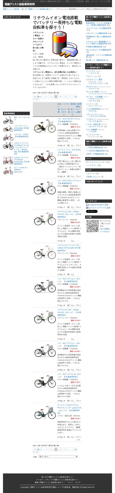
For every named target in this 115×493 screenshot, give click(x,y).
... (70, 97)
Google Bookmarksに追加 (97, 205)
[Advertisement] (15, 64)
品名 (59, 104)
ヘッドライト (93, 165)
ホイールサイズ (64, 112)
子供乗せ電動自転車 (96, 47)
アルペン (93, 76)
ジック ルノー (94, 105)
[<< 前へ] (38, 97)
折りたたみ (72, 112)
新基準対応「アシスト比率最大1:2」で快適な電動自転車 (98, 24)
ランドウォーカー (94, 136)
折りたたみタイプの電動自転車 (98, 51)
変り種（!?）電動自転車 (97, 60)
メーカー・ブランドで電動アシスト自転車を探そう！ (98, 66)
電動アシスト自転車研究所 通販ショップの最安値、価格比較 (54, 487)
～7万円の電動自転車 (96, 147)
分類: (35, 457)
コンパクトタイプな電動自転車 (98, 29)
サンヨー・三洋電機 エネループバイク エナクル (97, 99)
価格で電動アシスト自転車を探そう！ (98, 142)
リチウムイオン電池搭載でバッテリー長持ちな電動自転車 (98, 43)
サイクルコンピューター (97, 162)
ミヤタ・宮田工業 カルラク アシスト (96, 125)
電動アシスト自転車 (11, 9)
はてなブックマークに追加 (98, 207)
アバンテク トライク (93, 72)
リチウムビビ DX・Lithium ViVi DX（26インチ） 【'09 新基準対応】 (69, 214)
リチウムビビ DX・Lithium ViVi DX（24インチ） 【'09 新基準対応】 (69, 312)
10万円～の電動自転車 (97, 154)
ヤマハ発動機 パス (95, 131)
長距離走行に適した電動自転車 (98, 38)
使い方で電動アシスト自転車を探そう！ (37, 9)
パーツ (88, 159)
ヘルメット (92, 173)
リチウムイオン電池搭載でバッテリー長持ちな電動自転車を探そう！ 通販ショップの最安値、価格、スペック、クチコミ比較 (60, 1)
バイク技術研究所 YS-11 (97, 110)
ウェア (88, 170)
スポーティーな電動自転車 (98, 33)
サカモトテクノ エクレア (98, 88)
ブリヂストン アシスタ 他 (97, 120)
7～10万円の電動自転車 (97, 151)
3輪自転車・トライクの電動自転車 (99, 56)
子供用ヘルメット (94, 177)
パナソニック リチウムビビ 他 (96, 115)
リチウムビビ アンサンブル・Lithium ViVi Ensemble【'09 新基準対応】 (69, 248)
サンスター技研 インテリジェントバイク (99, 93)
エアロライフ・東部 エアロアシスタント (97, 81)
